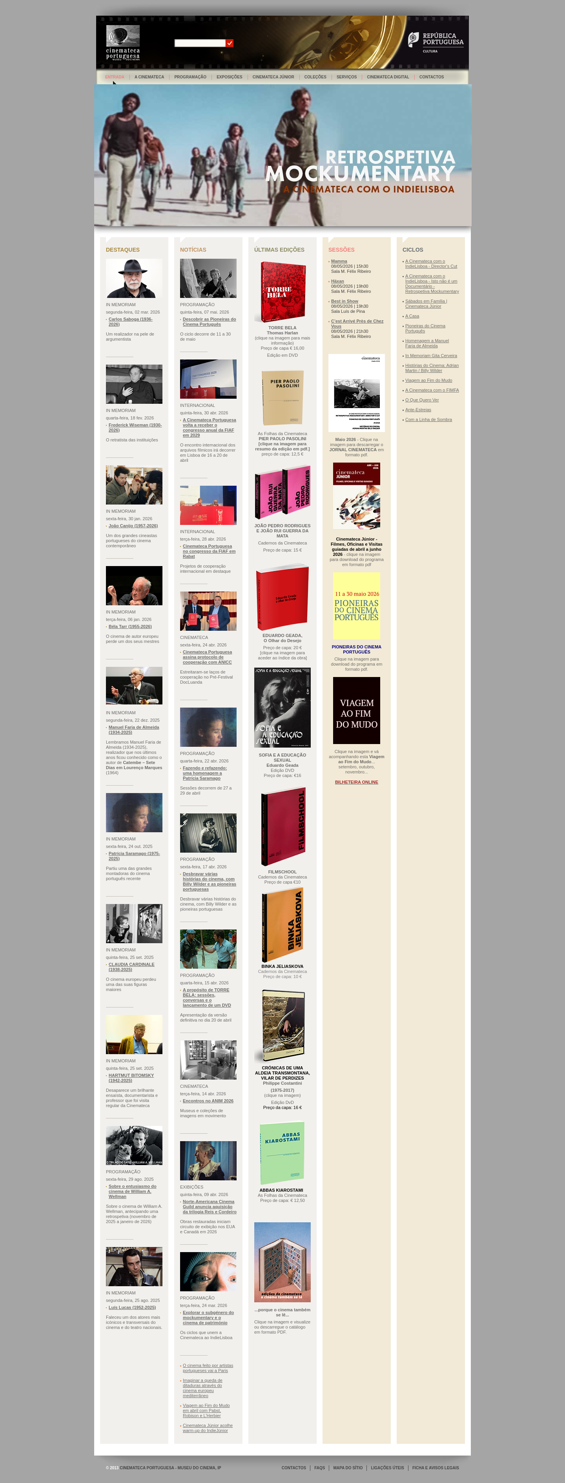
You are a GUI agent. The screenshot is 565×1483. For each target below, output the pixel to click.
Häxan (337, 281)
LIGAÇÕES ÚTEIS (387, 1468)
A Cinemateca (149, 77)
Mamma (339, 261)
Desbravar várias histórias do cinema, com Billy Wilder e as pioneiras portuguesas (209, 881)
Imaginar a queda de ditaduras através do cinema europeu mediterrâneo (202, 1388)
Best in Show (344, 301)
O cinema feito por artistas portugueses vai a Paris (208, 1368)
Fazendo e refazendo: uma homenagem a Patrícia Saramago (205, 773)
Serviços (347, 77)
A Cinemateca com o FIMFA (432, 390)
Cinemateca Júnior (273, 77)
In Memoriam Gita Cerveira (431, 355)
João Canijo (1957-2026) (133, 525)
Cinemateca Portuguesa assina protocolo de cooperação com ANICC (207, 657)
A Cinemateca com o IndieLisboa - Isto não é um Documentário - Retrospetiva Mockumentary (432, 284)
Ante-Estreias (418, 409)
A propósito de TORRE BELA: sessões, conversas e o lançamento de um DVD (207, 997)
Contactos (431, 77)
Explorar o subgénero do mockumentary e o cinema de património (208, 1317)
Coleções (315, 77)
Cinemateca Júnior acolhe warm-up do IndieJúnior (208, 1428)
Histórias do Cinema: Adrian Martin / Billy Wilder (432, 368)
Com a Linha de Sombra (428, 419)
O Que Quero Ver (422, 400)
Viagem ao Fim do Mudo (428, 380)
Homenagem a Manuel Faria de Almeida (427, 343)
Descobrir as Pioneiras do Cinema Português (209, 322)
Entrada (114, 77)
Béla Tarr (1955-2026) (130, 626)
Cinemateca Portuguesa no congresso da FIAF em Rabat (209, 551)
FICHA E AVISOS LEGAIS (435, 1468)
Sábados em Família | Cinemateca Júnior (426, 304)
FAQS (319, 1468)
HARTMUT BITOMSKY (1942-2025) (131, 1078)
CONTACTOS (294, 1468)
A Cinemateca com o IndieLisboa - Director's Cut (431, 264)
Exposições (229, 77)
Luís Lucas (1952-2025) (132, 1307)
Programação (190, 77)
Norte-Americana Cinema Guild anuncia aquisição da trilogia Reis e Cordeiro (210, 1206)
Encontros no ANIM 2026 (208, 1100)
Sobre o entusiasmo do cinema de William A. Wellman (133, 1191)
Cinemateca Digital (388, 77)
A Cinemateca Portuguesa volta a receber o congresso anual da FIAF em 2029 (209, 427)
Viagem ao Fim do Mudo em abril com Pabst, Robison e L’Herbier (206, 1410)
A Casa (412, 316)
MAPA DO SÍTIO (348, 1468)
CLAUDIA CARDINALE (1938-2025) (132, 967)
